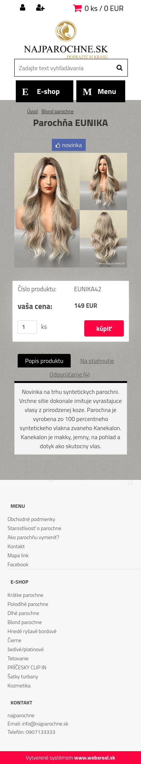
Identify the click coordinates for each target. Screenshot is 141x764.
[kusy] (27, 327)
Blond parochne (57, 111)
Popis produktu (44, 360)
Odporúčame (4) (69, 374)
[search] (119, 68)
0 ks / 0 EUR (104, 8)
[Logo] (66, 39)
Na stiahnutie (97, 360)
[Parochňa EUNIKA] (70, 155)
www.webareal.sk (94, 757)
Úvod (32, 111)
